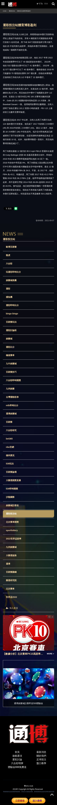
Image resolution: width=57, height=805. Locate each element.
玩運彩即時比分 (13, 272)
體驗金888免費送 (17, 767)
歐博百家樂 (11, 247)
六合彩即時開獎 (13, 380)
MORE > (50, 654)
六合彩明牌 (17, 763)
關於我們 (41, 756)
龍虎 (8, 255)
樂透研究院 (11, 580)
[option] (28, 635)
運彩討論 (17, 759)
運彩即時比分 (12, 305)
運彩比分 (10, 347)
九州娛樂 (10, 388)
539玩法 (10, 463)
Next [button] (52, 616)
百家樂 (9, 422)
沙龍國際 (10, 497)
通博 (8, 564)
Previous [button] (49, 616)
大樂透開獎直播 (13, 480)
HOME (5, 11)
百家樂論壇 (11, 472)
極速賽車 (10, 355)
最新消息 (41, 752)
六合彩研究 (11, 430)
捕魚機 (9, 297)
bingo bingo (12, 313)
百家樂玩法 (11, 322)
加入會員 (12, 608)
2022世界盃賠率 (13, 538)
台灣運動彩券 (12, 397)
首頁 (17, 752)
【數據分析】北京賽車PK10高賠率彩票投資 (24, 654)
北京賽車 (10, 588)
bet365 (9, 438)
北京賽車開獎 (12, 522)
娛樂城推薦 (11, 280)
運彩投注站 (12, 11)
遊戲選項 (17, 756)
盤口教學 (41, 763)
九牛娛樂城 (11, 363)
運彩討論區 (11, 330)
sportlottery (12, 530)
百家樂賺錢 (11, 572)
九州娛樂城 (11, 547)
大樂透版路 (11, 555)
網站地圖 (29, 786)
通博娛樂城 (11, 413)
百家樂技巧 (11, 372)
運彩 (8, 288)
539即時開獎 (12, 488)
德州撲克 (10, 455)
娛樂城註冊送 (12, 505)
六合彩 (9, 263)
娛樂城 (9, 338)
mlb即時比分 (12, 405)
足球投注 (41, 759)
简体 (46, 4)
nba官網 (10, 447)
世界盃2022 (11, 597)
